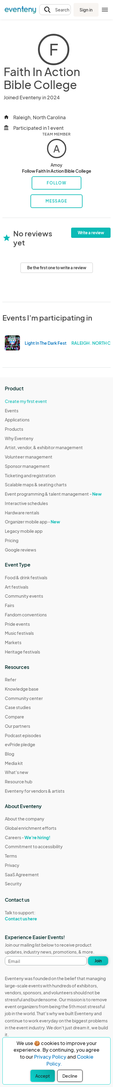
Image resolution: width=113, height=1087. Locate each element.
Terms (11, 855)
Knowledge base (22, 689)
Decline (69, 1076)
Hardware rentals (22, 512)
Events (11, 410)
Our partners (17, 726)
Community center (24, 698)
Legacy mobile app (23, 531)
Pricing (11, 540)
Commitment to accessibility (34, 846)
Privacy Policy (50, 1056)
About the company (24, 818)
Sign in (86, 9)
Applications (17, 419)
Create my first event (26, 401)
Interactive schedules (26, 503)
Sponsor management (27, 466)
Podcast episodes (23, 735)
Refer (10, 679)
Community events (24, 596)
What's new (16, 772)
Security (13, 883)
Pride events (17, 624)
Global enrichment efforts (30, 828)
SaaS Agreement (22, 874)
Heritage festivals (22, 651)
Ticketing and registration (30, 475)
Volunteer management (28, 456)
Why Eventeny (19, 438)
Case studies (18, 707)
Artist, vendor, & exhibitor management (44, 447)
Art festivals (16, 587)
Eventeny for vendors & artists (34, 791)
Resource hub (18, 781)
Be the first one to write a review (56, 267)
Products (14, 429)
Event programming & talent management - (53, 494)
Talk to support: (34, 916)
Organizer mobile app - (32, 521)
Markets (13, 642)
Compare (14, 716)
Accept (42, 1076)
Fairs (9, 605)
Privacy (12, 865)
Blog (9, 753)
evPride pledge (20, 744)
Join (98, 960)
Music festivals (19, 633)
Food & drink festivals (26, 577)
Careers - (27, 837)
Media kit (14, 763)
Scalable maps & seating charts (36, 484)
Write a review (91, 232)
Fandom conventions (26, 614)
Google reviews (20, 549)
